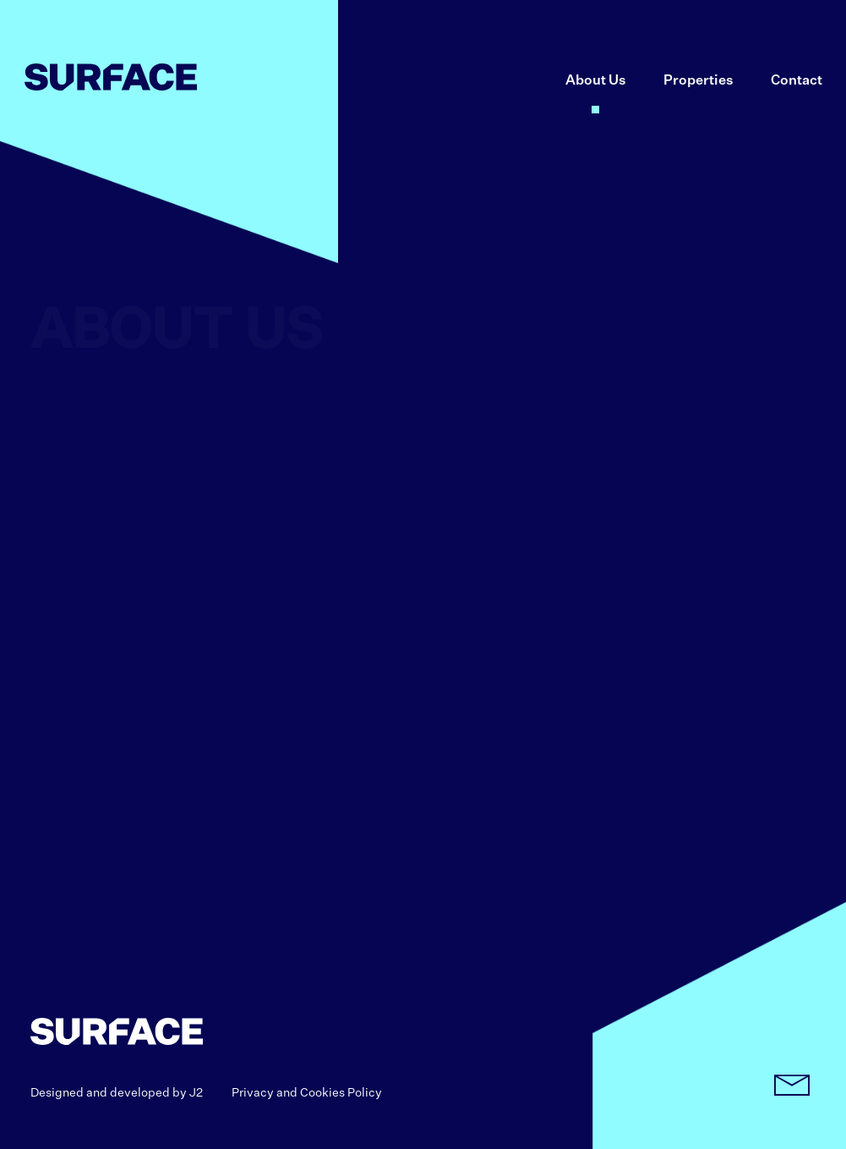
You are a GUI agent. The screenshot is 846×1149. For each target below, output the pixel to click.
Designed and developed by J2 (116, 1093)
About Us (595, 81)
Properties (698, 81)
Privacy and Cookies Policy (307, 1093)
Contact (796, 81)
